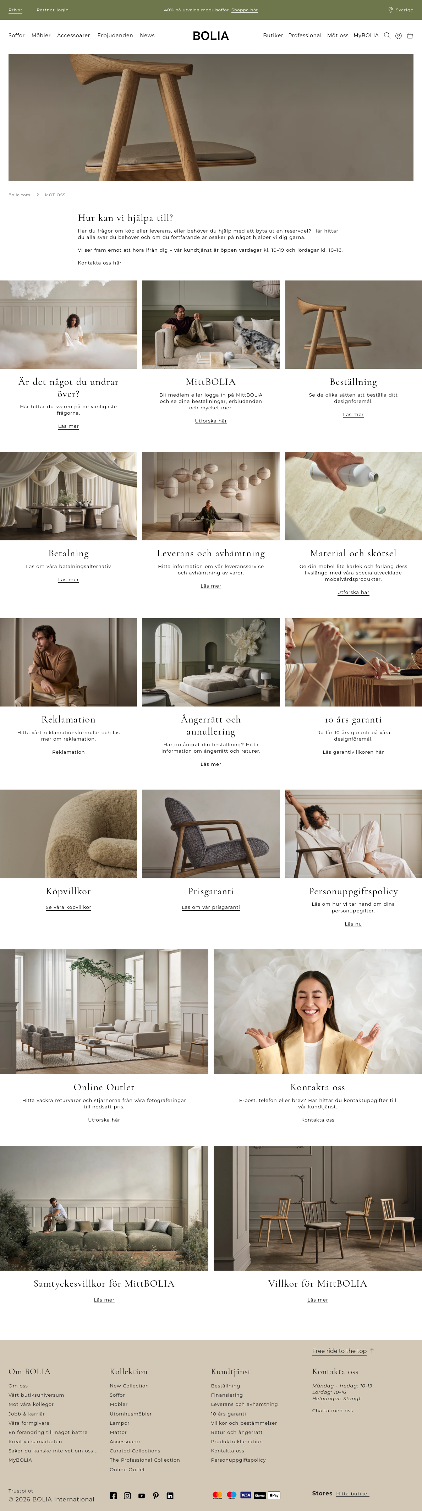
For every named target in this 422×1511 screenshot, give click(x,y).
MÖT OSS (55, 194)
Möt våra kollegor (31, 1404)
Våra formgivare (29, 1423)
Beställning (225, 1386)
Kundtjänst (231, 1372)
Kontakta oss (318, 1120)
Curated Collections (135, 1450)
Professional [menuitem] (305, 35)
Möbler (119, 1404)
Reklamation (68, 752)
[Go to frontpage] (211, 35)
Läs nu (353, 924)
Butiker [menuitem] (273, 35)
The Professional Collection (145, 1460)
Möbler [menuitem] (41, 35)
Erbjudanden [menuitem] (115, 35)
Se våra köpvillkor (69, 907)
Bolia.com (20, 194)
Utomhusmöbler (131, 1414)
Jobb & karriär (27, 1414)
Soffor (117, 1395)
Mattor (118, 1432)
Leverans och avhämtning (244, 1404)
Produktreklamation (237, 1441)
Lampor (120, 1423)
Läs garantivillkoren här (353, 752)
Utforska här (211, 421)
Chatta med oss (332, 1410)
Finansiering (227, 1395)
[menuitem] (387, 36)
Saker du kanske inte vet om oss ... (54, 1450)
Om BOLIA (30, 1372)
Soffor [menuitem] (17, 35)
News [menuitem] (147, 35)
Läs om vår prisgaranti (211, 907)
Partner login (52, 9)
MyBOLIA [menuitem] (366, 35)
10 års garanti (228, 1414)
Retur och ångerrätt (237, 1432)
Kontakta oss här (100, 263)
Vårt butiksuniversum (36, 1395)
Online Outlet (127, 1469)
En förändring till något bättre (48, 1432)
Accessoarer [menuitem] (73, 35)
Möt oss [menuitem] (338, 35)
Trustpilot (21, 1491)
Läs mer (68, 426)
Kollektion (129, 1372)
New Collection (129, 1386)
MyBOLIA (20, 1460)
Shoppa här (244, 9)
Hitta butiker (352, 1493)
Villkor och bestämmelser (244, 1423)
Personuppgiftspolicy (238, 1460)
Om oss (18, 1386)
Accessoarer (125, 1441)
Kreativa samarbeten (35, 1441)
